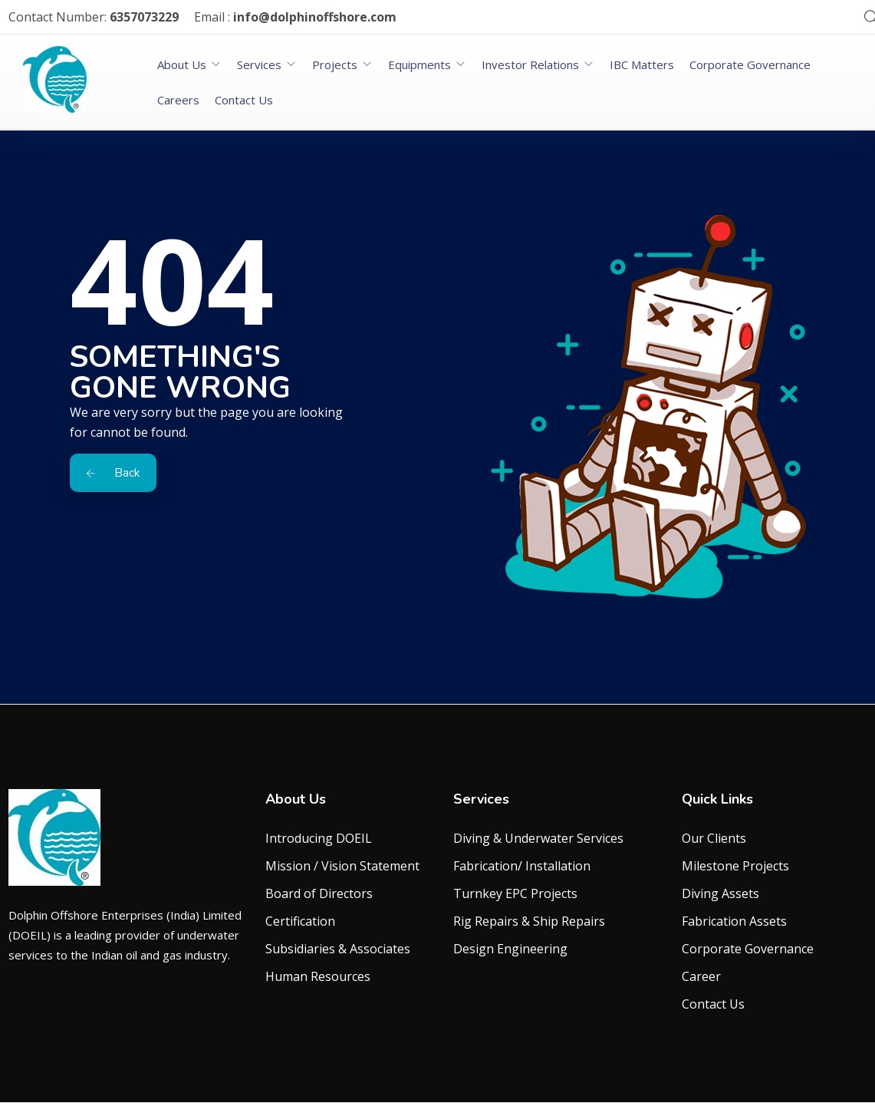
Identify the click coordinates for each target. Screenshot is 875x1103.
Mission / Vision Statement (342, 865)
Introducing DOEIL (318, 838)
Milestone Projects (735, 865)
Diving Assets (720, 893)
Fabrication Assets (734, 921)
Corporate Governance (750, 64)
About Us (181, 64)
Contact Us (244, 99)
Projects (334, 64)
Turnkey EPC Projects (515, 893)
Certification (300, 921)
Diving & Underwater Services (538, 838)
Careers (178, 99)
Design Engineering (510, 948)
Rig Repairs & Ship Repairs (529, 921)
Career (701, 976)
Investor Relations (530, 64)
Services (259, 64)
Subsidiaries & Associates (337, 948)
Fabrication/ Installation (521, 865)
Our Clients (714, 838)
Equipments (419, 64)
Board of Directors (319, 893)
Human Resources (317, 976)
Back (113, 472)
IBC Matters (642, 64)
